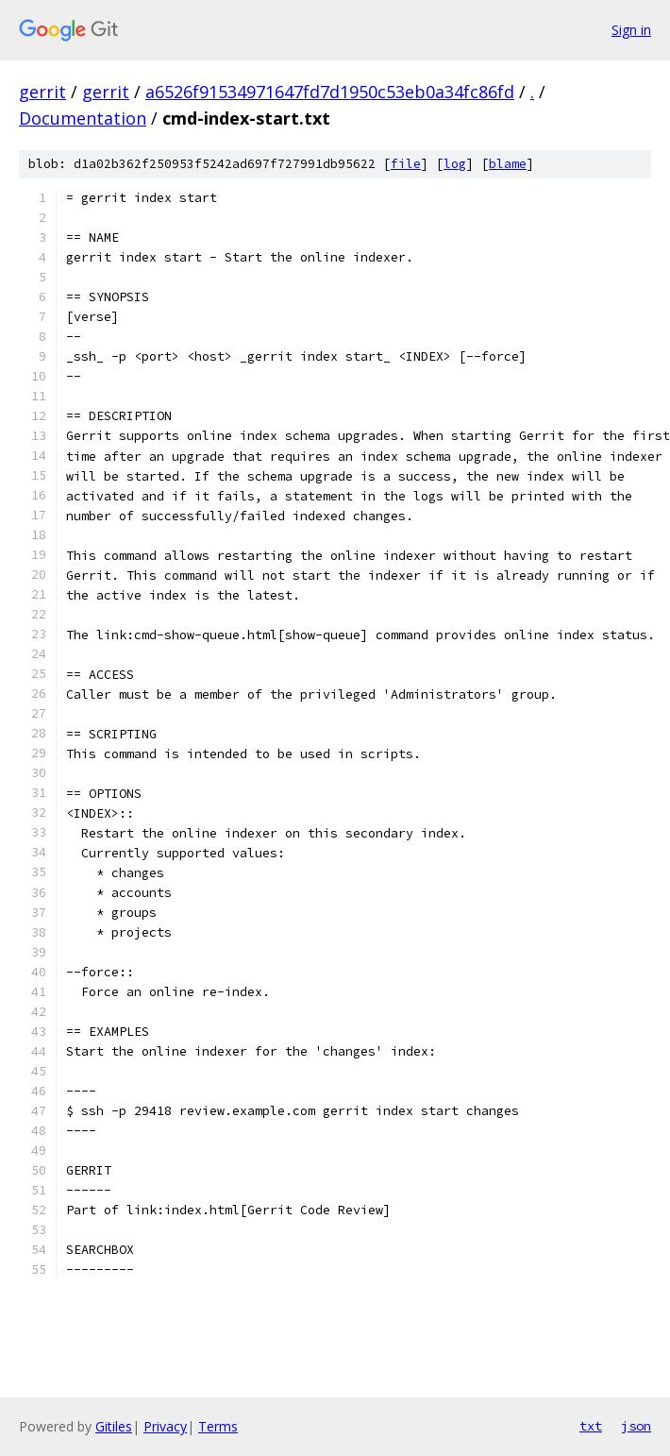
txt (590, 1425)
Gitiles (113, 1426)
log (455, 164)
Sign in (631, 30)
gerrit (42, 91)
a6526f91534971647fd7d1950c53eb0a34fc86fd (329, 91)
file (406, 164)
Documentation (82, 118)
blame (508, 164)
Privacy (165, 1426)
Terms (218, 1426)
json (636, 1425)
